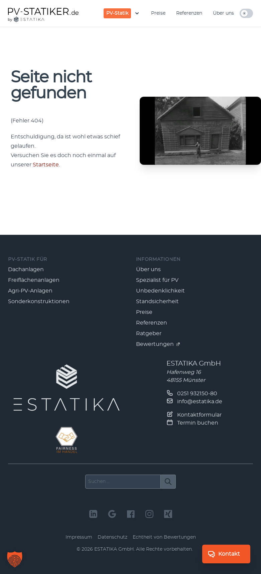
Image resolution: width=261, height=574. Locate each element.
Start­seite (46, 164)
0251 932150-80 (191, 393)
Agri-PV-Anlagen (30, 291)
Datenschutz (112, 537)
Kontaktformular (194, 414)
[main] (130, 131)
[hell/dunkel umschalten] (246, 13)
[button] (14, 559)
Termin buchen (192, 422)
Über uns (223, 13)
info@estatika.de (194, 401)
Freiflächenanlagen (33, 280)
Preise (158, 13)
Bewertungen (158, 344)
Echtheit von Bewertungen (164, 537)
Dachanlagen (26, 269)
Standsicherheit (157, 301)
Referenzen (189, 13)
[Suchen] (168, 482)
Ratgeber (148, 333)
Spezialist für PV (157, 280)
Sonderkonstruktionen (39, 301)
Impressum (79, 537)
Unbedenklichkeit (160, 291)
